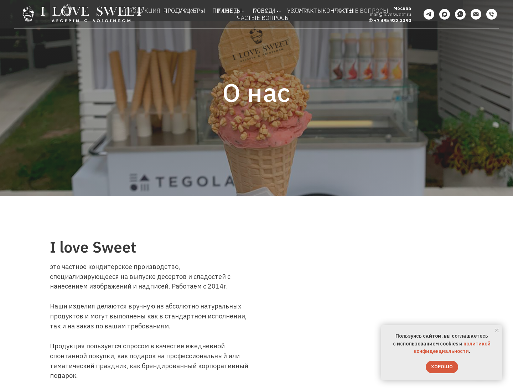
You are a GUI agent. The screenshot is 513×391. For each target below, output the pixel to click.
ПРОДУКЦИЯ (181, 10)
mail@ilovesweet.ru (390, 14)
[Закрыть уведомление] (497, 330)
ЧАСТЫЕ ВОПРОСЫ (263, 17)
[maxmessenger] (444, 14)
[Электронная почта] (476, 14)
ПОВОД (263, 10)
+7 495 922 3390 (392, 20)
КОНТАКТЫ (337, 10)
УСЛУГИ (298, 10)
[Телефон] (491, 14)
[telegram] (429, 14)
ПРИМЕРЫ (227, 10)
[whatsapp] (460, 14)
